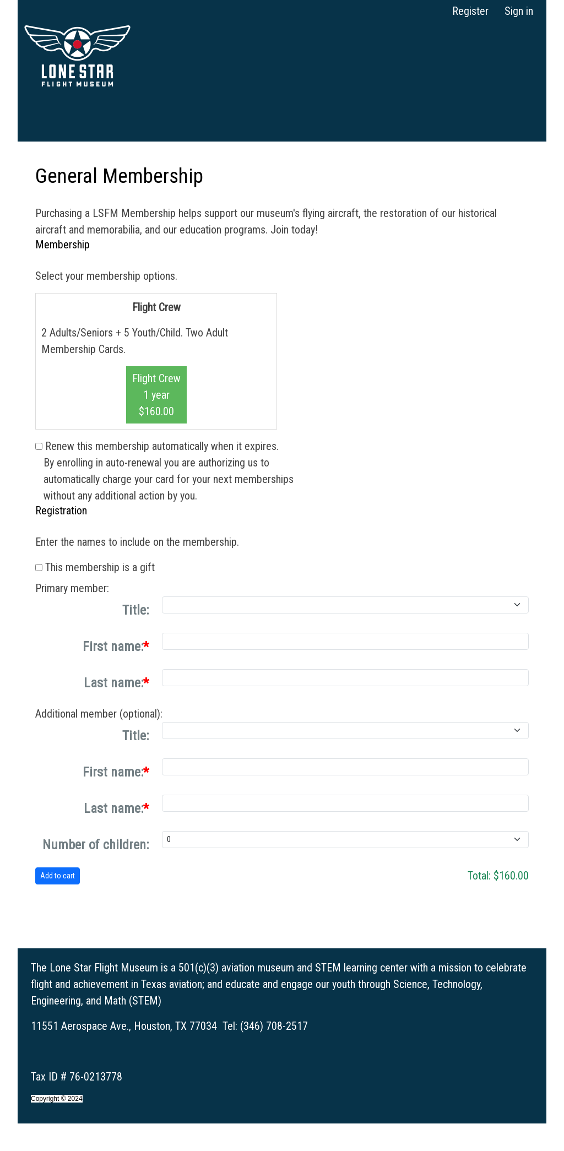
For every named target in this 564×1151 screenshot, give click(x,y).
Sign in (519, 11)
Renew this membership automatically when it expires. (162, 446)
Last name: (113, 683)
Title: (135, 610)
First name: (113, 646)
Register (470, 11)
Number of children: (95, 845)
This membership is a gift (100, 567)
